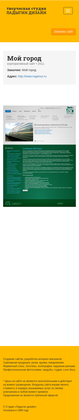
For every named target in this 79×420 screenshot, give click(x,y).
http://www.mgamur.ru (32, 76)
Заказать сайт (63, 31)
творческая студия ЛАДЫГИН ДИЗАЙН (26, 10)
